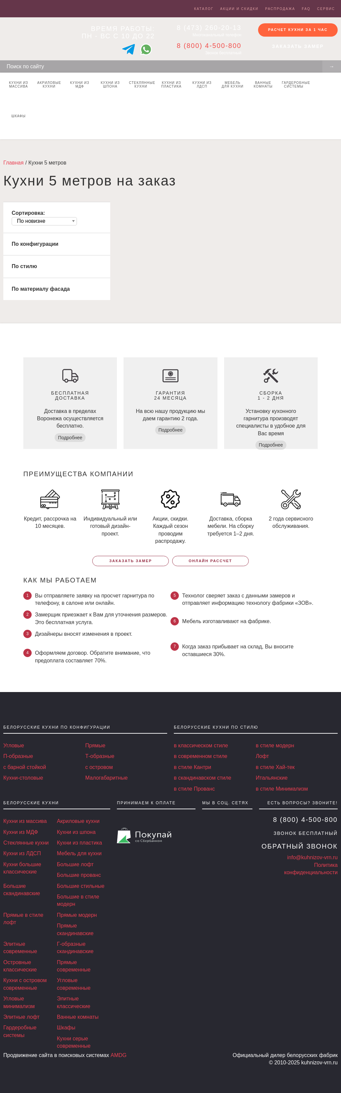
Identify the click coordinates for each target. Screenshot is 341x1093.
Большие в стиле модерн (78, 900)
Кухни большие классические (22, 868)
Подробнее (70, 437)
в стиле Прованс (194, 789)
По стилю (24, 266)
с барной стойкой (24, 767)
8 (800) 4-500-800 (209, 45)
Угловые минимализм (19, 1002)
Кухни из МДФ (79, 84)
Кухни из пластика (171, 84)
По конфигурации (35, 244)
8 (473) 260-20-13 (209, 27)
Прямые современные (74, 965)
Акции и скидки (239, 9)
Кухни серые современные (74, 1042)
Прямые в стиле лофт (23, 918)
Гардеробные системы (295, 84)
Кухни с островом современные (25, 983)
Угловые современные (74, 983)
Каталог (203, 9)
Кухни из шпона (110, 84)
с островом (99, 767)
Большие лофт (75, 864)
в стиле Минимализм (282, 789)
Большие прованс (79, 875)
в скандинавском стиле (202, 778)
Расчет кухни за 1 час (298, 30)
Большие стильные (81, 886)
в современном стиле (200, 756)
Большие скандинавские (21, 889)
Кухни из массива (18, 84)
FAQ (306, 9)
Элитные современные (20, 947)
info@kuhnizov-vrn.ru (312, 857)
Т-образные (99, 756)
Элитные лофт (21, 1017)
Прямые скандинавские (75, 929)
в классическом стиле (201, 745)
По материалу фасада (41, 289)
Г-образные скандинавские (75, 947)
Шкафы (18, 116)
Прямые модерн (77, 915)
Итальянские (272, 778)
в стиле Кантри (192, 767)
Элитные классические (73, 1002)
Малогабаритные (106, 778)
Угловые (13, 745)
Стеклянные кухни (142, 84)
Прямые (95, 745)
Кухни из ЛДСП (201, 84)
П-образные (18, 756)
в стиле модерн (275, 745)
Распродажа (280, 9)
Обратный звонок (299, 846)
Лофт (262, 756)
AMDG (119, 1055)
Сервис (326, 9)
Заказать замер (298, 46)
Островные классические (20, 965)
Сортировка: (28, 213)
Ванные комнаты (263, 84)
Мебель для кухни (233, 84)
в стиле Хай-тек (275, 767)
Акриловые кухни (49, 84)
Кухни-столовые (23, 778)
